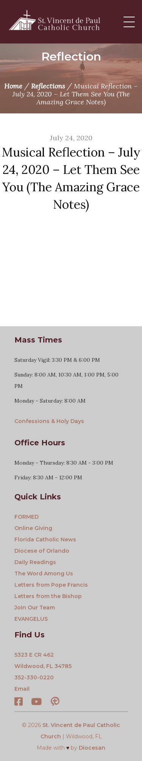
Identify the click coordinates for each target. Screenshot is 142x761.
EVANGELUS (31, 618)
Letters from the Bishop (48, 596)
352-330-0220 (34, 677)
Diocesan (92, 747)
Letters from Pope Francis (51, 584)
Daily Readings (35, 562)
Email (22, 688)
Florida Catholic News (45, 539)
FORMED (26, 516)
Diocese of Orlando (41, 550)
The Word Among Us (43, 573)
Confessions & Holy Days (49, 421)
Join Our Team (34, 607)
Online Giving (33, 528)
